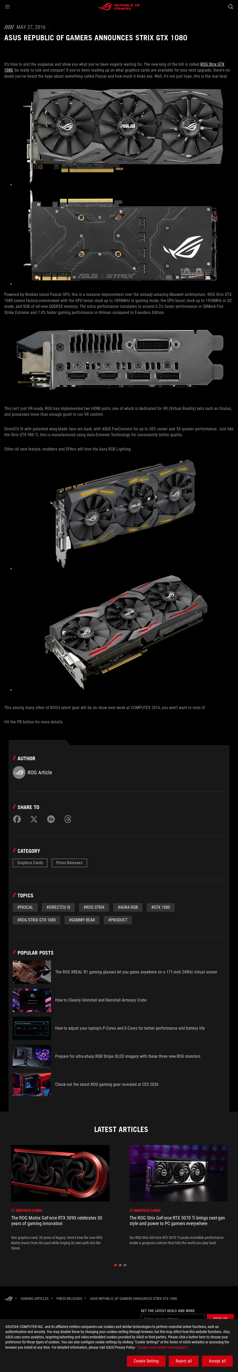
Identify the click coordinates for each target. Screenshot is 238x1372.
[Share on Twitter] (34, 819)
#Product (117, 920)
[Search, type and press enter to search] (230, 6)
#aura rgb (128, 907)
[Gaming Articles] (35, 1298)
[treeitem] (60, 1198)
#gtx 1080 (160, 907)
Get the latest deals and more (168, 1311)
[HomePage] (8, 1299)
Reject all (184, 1361)
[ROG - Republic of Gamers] (119, 7)
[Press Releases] (69, 1298)
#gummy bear (82, 920)
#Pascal (25, 907)
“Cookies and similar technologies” (161, 1347)
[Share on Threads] (68, 819)
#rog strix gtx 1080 (36, 920)
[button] (7, 6)
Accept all (217, 1361)
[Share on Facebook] (17, 819)
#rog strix (94, 907)
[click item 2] (125, 1265)
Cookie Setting (146, 1361)
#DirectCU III (58, 907)
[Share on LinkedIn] (51, 819)
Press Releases (69, 862)
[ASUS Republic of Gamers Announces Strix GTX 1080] (133, 1298)
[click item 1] (120, 1265)
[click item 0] (115, 1265)
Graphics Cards (30, 862)
